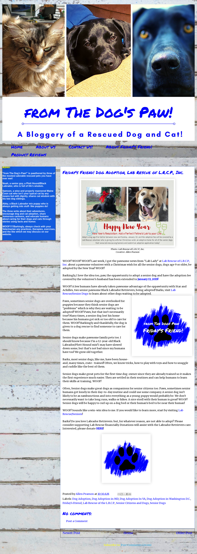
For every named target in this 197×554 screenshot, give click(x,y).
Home (17, 147)
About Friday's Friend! (129, 147)
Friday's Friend (72, 503)
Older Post (184, 533)
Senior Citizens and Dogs (132, 503)
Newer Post (71, 533)
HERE (99, 428)
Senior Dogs (158, 503)
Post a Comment (77, 521)
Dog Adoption (81, 498)
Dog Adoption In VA (133, 498)
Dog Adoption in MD (105, 498)
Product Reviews (28, 154)
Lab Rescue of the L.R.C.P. (99, 503)
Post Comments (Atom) (136, 545)
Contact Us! (81, 147)
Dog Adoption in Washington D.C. (168, 498)
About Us (45, 147)
